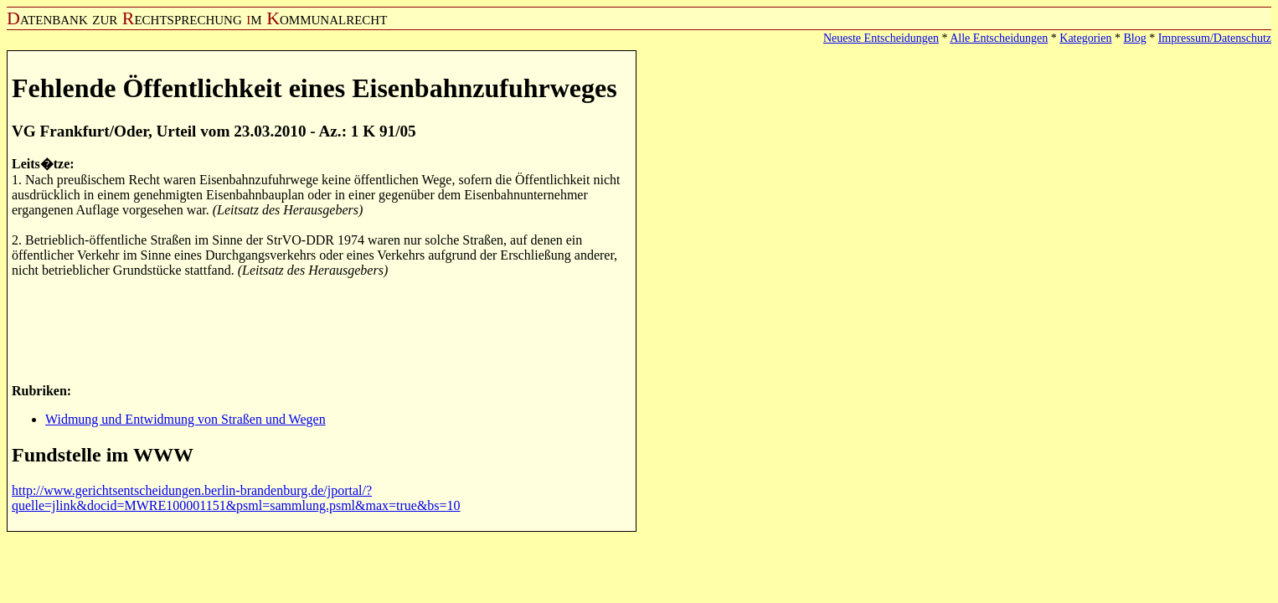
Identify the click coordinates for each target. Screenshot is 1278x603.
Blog (1134, 38)
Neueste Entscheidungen (881, 38)
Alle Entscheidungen (999, 38)
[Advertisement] (316, 329)
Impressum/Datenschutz (1214, 38)
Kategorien (1085, 38)
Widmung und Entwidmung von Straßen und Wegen (185, 419)
